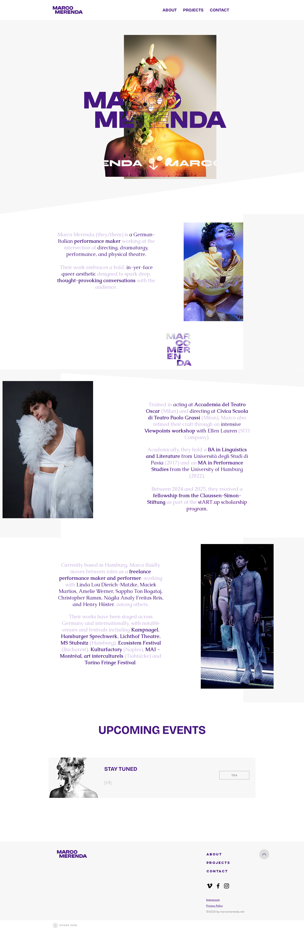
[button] (219, 854)
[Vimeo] (209, 886)
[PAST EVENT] (234, 775)
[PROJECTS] (219, 863)
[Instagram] (226, 886)
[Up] (264, 854)
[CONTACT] (219, 871)
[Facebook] (218, 886)
